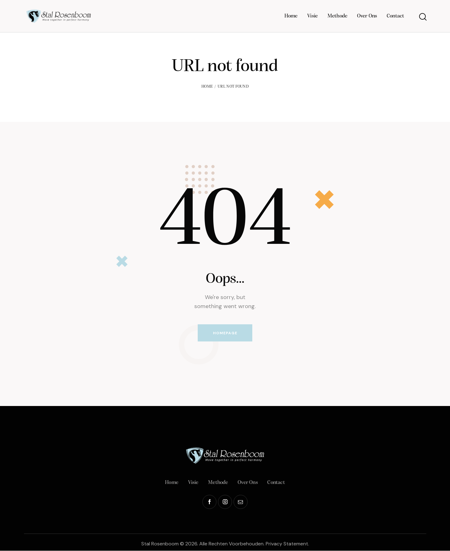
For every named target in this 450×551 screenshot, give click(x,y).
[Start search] (422, 17)
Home (207, 87)
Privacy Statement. (287, 544)
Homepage (225, 333)
